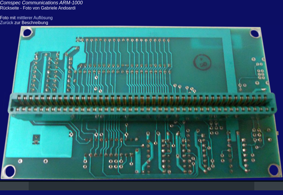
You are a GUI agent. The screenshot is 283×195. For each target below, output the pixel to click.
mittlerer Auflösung (35, 17)
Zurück (6, 22)
